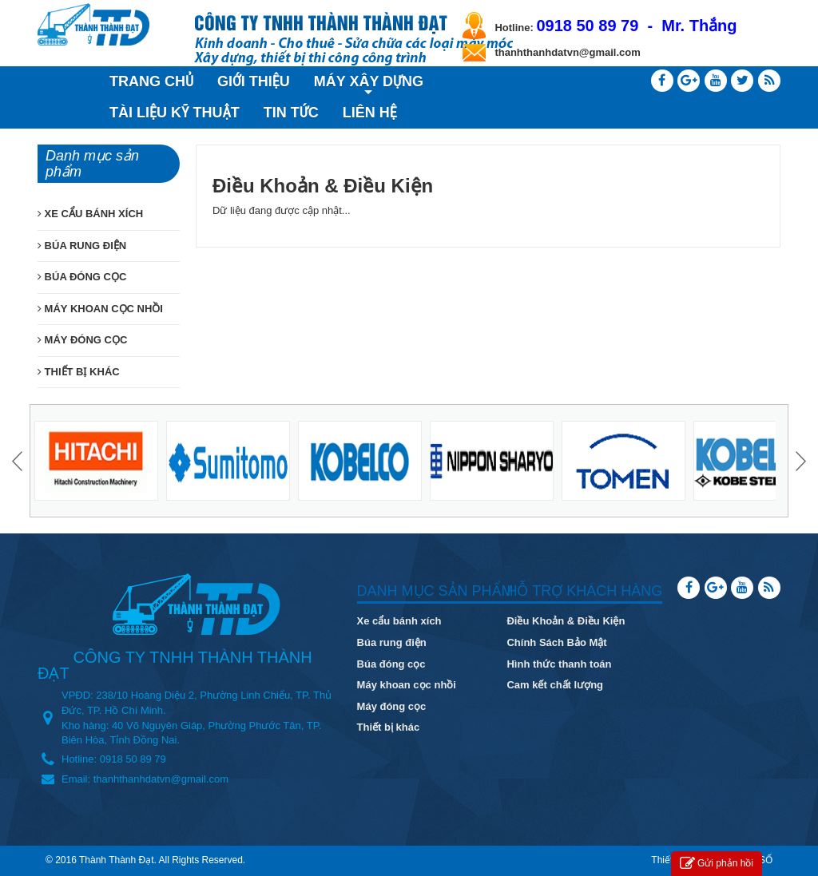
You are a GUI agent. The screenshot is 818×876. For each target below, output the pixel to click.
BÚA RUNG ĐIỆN (82, 246)
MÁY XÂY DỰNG (368, 83)
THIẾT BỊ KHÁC (79, 372)
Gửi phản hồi (716, 863)
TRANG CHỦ (151, 81)
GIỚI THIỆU (253, 81)
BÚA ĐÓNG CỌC (82, 277)
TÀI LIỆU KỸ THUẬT (174, 113)
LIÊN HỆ (370, 113)
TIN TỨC (291, 113)
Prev (19, 461)
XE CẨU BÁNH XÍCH (90, 214)
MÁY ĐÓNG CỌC (82, 340)
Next (799, 461)
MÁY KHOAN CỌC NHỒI (100, 309)
